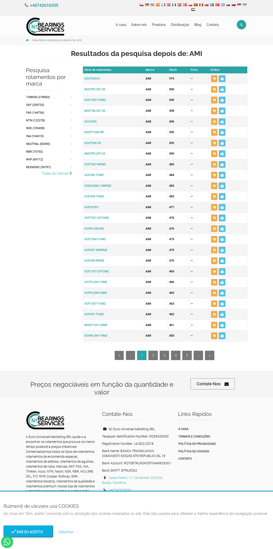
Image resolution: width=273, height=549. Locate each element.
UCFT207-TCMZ (95, 303)
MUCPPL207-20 (94, 89)
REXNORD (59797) (38, 167)
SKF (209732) (35, 105)
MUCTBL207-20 (94, 110)
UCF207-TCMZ (94, 314)
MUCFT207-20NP (95, 325)
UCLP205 (90, 121)
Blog (197, 25)
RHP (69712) (34, 159)
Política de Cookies (193, 451)
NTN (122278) (35, 120)
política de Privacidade (197, 444)
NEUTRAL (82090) (38, 144)
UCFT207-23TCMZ (96, 271)
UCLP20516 (92, 78)
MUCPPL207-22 (94, 153)
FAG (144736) (35, 112)
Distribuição (180, 25)
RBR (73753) (34, 151)
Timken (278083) (38, 97)
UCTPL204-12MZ (95, 282)
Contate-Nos (213, 384)
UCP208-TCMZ (94, 196)
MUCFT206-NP (94, 132)
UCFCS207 (91, 207)
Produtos (159, 25)
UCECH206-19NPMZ (97, 185)
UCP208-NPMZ (94, 260)
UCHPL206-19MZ (95, 335)
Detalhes (66, 532)
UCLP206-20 (92, 143)
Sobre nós (139, 25)
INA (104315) (35, 136)
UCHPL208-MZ (94, 228)
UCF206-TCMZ (94, 175)
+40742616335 (44, 5)
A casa (121, 25)
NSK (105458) (35, 128)
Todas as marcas (57, 173)
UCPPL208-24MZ (95, 292)
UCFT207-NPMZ (95, 164)
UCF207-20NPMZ (95, 250)
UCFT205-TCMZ (95, 100)
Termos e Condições (194, 436)
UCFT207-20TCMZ (96, 217)
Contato (213, 25)
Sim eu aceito (28, 532)
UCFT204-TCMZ (95, 239)
